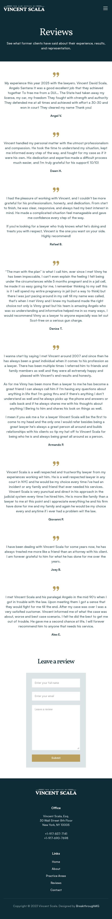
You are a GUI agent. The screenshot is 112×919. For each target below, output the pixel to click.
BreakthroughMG (87, 906)
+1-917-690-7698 (56, 838)
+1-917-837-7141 (56, 833)
